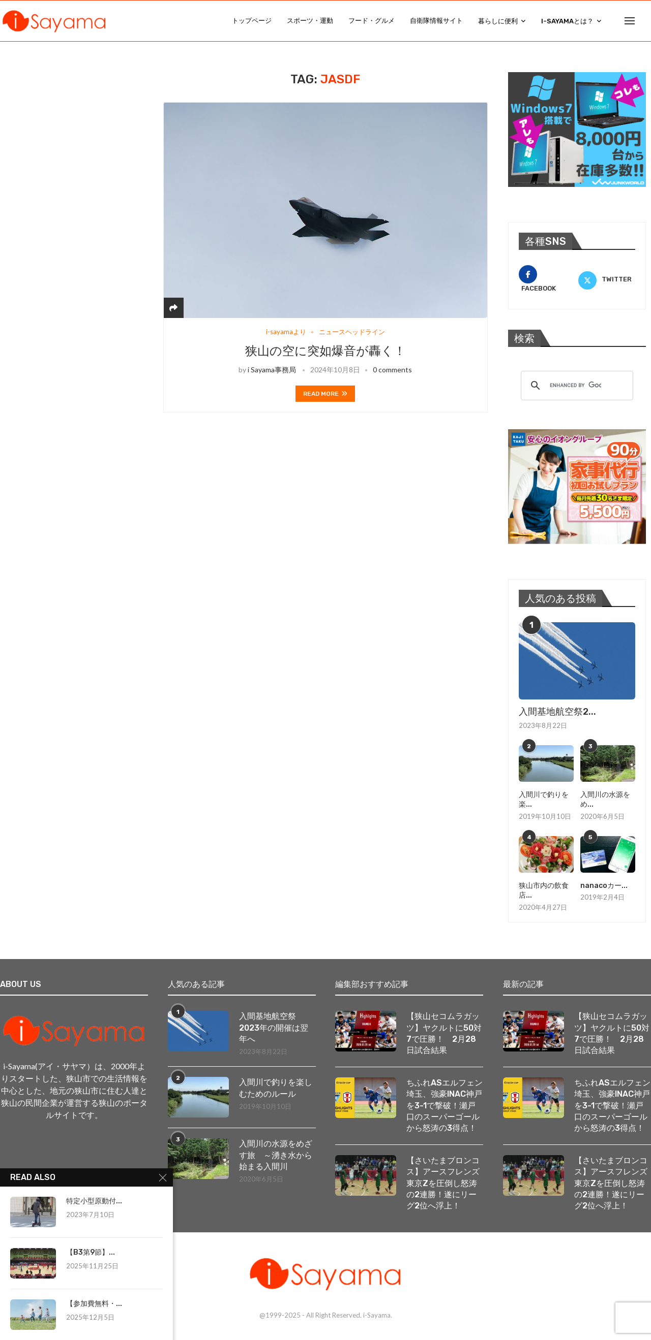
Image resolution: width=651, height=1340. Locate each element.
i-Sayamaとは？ (567, 21)
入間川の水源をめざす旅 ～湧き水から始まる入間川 (275, 1155)
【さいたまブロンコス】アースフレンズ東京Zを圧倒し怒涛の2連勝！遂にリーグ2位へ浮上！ (443, 1183)
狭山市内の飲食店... (544, 890)
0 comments (392, 369)
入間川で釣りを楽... (544, 799)
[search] (575, 385)
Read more (325, 393)
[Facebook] (547, 279)
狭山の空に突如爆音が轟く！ (325, 351)
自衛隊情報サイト (436, 20)
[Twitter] (606, 279)
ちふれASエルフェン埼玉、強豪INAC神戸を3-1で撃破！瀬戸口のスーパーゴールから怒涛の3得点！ (444, 1105)
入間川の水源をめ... (605, 799)
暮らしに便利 (498, 21)
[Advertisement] (81, 135)
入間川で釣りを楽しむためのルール (275, 1087)
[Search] (646, 21)
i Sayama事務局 (272, 369)
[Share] (173, 307)
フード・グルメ (371, 20)
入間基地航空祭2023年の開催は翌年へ (273, 1027)
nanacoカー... (604, 885)
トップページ (252, 20)
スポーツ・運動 (310, 20)
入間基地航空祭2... (557, 711)
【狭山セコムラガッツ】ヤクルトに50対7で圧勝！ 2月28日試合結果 (444, 1033)
